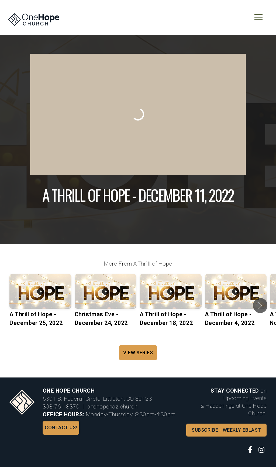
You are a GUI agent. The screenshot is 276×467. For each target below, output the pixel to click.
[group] (40, 305)
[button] (260, 305)
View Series (138, 352)
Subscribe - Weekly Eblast (226, 430)
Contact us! (61, 427)
